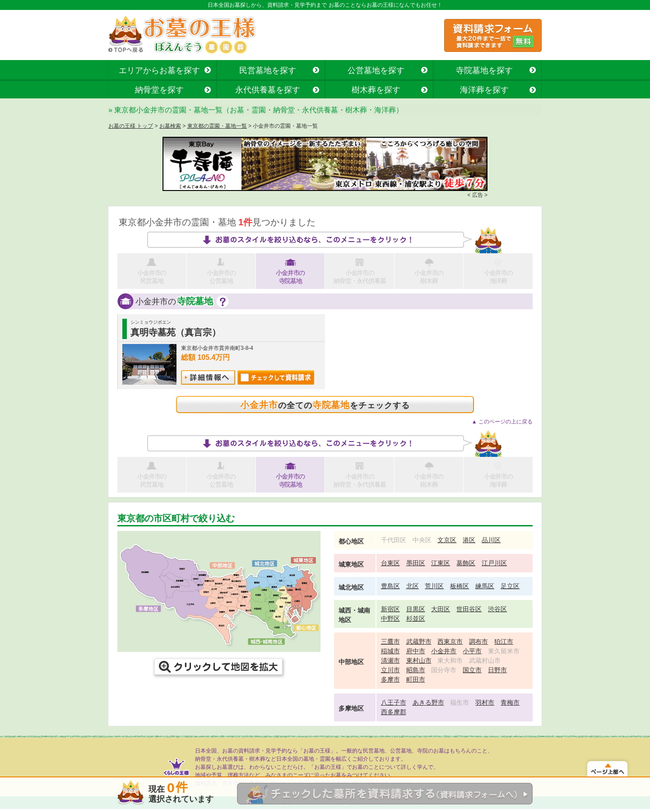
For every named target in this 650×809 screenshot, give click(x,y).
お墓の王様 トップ (130, 126)
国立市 (472, 670)
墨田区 (415, 563)
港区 (469, 540)
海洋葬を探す (484, 89)
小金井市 (443, 651)
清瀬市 (390, 660)
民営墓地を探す (267, 70)
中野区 (390, 618)
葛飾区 (465, 563)
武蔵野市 (419, 641)
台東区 (390, 563)
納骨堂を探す (159, 89)
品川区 (491, 540)
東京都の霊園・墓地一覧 (217, 126)
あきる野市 (428, 702)
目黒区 (415, 609)
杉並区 (415, 618)
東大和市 (450, 660)
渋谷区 (497, 609)
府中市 (415, 651)
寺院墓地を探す (484, 70)
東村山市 (419, 660)
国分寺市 (443, 670)
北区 (412, 586)
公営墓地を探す (376, 70)
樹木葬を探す (376, 89)
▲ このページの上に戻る (502, 421)
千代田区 (393, 540)
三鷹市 (390, 641)
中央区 (422, 540)
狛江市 (503, 641)
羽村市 (484, 702)
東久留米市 (504, 651)
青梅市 (510, 702)
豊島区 (390, 586)
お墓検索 (170, 126)
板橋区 (459, 586)
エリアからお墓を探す (159, 70)
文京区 (446, 540)
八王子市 (393, 702)
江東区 (440, 563)
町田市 (415, 679)
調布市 (478, 641)
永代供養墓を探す (267, 89)
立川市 (390, 670)
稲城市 (390, 651)
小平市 (472, 651)
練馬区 (484, 586)
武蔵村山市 (485, 660)
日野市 (497, 670)
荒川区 (434, 586)
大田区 (440, 609)
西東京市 (450, 641)
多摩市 (390, 679)
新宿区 (390, 609)
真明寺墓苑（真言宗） (175, 332)
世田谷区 (469, 609)
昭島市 (415, 670)
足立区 (510, 586)
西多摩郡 (393, 712)
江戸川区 (494, 563)
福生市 (459, 702)
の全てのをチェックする (324, 405)
